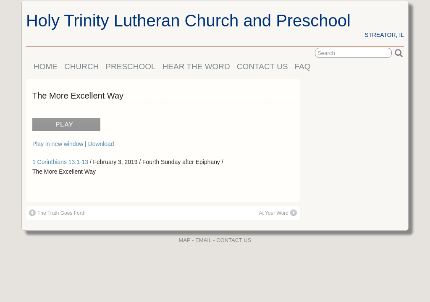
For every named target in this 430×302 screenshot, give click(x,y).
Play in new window (58, 144)
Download (101, 144)
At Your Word (278, 212)
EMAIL (203, 240)
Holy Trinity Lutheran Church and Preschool (188, 20)
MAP (185, 240)
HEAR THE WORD (196, 66)
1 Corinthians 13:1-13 (60, 162)
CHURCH (81, 66)
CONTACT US (262, 66)
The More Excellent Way (77, 95)
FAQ (303, 66)
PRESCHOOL (130, 66)
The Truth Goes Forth (57, 212)
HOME (46, 66)
